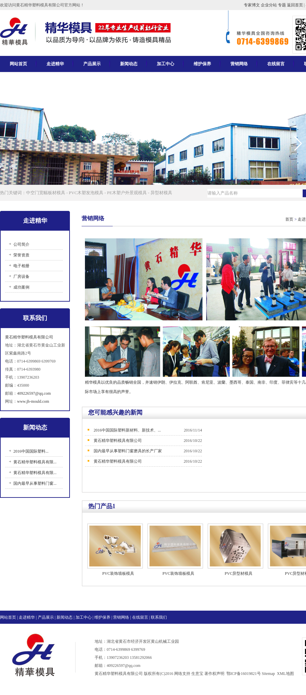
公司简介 (21, 244)
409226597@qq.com (34, 393)
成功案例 (21, 287)
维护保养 (202, 63)
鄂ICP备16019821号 (243, 673)
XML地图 (285, 673)
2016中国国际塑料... (30, 451)
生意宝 (197, 673)
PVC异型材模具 (238, 573)
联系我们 (159, 617)
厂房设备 (21, 276)
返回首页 (295, 5)
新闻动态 (128, 63)
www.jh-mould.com (33, 401)
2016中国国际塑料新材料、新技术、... (127, 430)
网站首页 (18, 63)
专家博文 (252, 5)
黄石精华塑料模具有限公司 (29, 337)
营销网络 (239, 63)
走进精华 (55, 63)
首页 (289, 219)
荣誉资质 (21, 255)
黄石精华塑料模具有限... (35, 462)
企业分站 (269, 5)
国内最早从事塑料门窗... (35, 483)
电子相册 (21, 265)
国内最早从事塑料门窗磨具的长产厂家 (128, 451)
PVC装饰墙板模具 (118, 573)
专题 (282, 5)
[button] (298, 143)
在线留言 (276, 63)
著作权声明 (214, 673)
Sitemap (268, 673)
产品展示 (92, 63)
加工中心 (165, 63)
